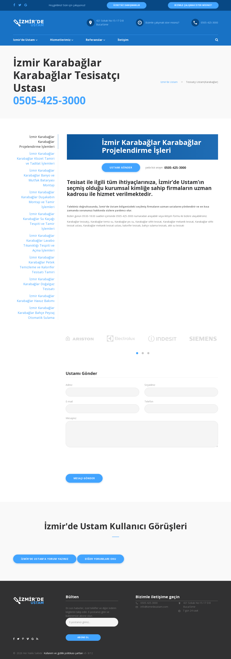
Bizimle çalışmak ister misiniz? (162, 22)
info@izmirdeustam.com (154, 606)
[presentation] (92, 459)
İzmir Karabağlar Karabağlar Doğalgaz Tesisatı (38, 284)
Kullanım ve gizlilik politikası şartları (63, 653)
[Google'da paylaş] (25, 4)
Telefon (148, 401)
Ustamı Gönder (121, 167)
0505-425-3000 (49, 100)
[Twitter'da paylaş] (20, 4)
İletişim (123, 40)
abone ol (83, 637)
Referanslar (94, 40)
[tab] (35, 158)
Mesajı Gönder (84, 478)
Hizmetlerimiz (60, 40)
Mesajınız (71, 418)
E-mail (69, 401)
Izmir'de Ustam (24, 40)
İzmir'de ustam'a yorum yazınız (44, 559)
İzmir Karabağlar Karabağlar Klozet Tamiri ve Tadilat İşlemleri (35, 158)
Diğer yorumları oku (100, 559)
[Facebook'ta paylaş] (14, 4)
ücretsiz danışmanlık (126, 5)
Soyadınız (149, 384)
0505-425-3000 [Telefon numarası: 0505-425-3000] (209, 22)
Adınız (69, 384)
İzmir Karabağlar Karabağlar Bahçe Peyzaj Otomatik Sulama (36, 313)
